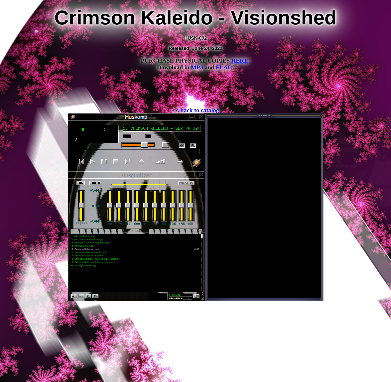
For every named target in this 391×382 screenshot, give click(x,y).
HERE (239, 60)
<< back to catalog (195, 110)
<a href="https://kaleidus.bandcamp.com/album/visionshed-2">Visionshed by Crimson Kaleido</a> (195, 92)
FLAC (224, 67)
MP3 (197, 67)
